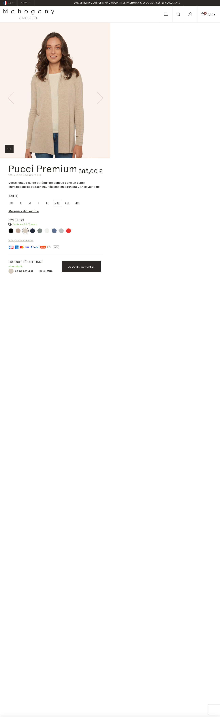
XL (157, 67)
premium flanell (171, 95)
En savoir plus (200, 51)
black (121, 95)
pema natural (135, 95)
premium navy (142, 95)
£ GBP (25, 2)
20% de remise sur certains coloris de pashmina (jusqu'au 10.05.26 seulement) (127, 3)
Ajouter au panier (190, 131)
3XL (177, 67)
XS (122, 67)
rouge (178, 95)
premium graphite (149, 95)
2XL (167, 67)
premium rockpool (164, 95)
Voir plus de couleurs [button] (131, 104)
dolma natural (128, 95)
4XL (187, 67)
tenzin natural (157, 95)
